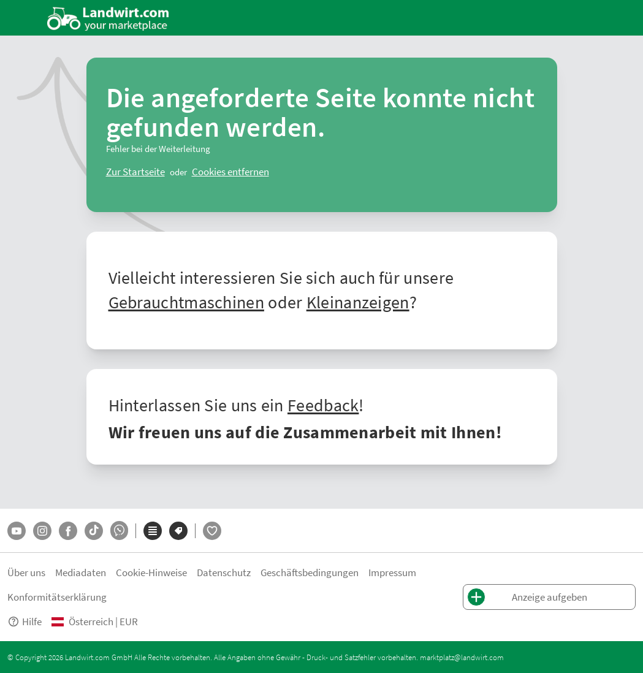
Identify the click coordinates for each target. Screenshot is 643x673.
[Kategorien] (152, 531)
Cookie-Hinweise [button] (151, 572)
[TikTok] (94, 531)
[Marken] (178, 531)
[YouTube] (16, 531)
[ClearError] (135, 172)
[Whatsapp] (119, 530)
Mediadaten (80, 572)
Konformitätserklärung (57, 597)
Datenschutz (224, 572)
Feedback (323, 404)
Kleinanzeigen (357, 301)
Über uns (26, 572)
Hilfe (24, 621)
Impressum (392, 572)
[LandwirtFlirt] (212, 531)
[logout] (230, 172)
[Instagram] (42, 531)
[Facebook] (68, 531)
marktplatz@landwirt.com (462, 657)
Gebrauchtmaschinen (186, 301)
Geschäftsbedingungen (310, 572)
